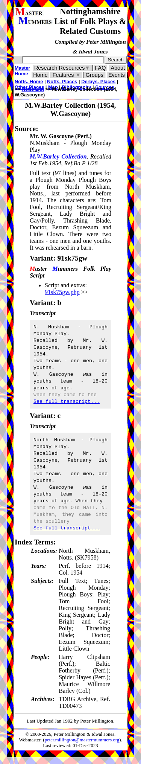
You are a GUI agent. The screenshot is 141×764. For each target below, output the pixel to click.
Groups (94, 75)
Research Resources (62, 68)
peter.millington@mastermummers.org (82, 740)
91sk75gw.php (62, 292)
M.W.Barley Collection (58, 156)
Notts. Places (62, 81)
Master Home (22, 70)
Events (116, 75)
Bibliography (76, 87)
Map (53, 87)
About (118, 68)
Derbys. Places (98, 81)
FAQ (100, 68)
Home (40, 75)
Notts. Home (29, 81)
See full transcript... (66, 401)
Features (67, 75)
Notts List (33, 89)
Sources (104, 87)
